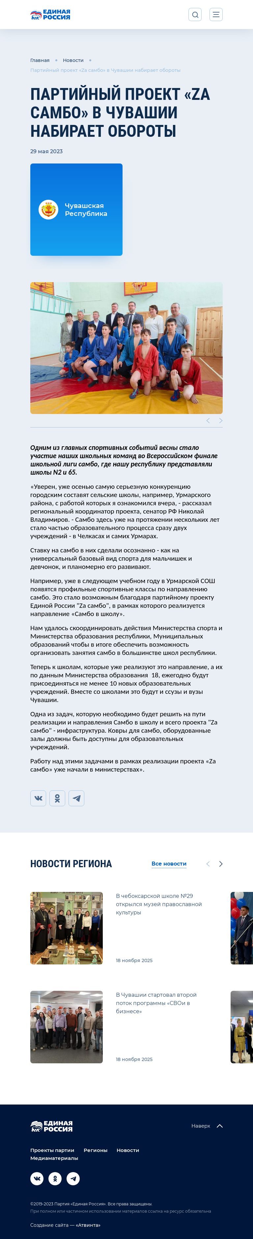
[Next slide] (221, 421)
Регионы (95, 1150)
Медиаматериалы (54, 1158)
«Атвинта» (87, 1225)
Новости (73, 60)
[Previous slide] (208, 421)
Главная (40, 60)
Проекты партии (52, 1150)
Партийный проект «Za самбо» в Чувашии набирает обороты (105, 70)
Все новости (169, 864)
